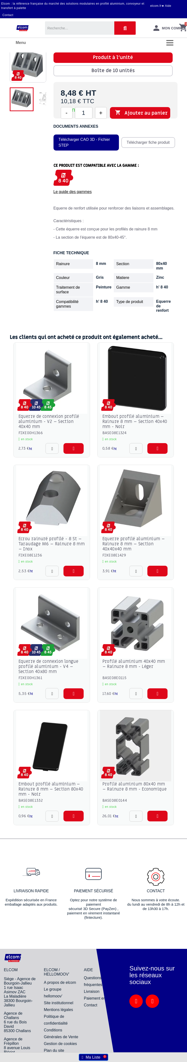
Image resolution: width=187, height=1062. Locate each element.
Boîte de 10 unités (113, 70)
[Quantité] (83, 113)
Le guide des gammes (72, 192)
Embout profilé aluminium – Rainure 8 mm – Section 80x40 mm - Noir (50, 789)
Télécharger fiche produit (148, 142)
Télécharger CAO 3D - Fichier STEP (84, 142)
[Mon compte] (169, 28)
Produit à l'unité (113, 57)
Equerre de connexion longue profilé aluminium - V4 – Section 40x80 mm (48, 666)
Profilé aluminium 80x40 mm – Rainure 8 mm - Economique (134, 786)
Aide (168, 6)
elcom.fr (156, 6)
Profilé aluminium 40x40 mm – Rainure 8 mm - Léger (133, 664)
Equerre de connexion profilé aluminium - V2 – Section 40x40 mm (48, 422)
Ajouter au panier (141, 113)
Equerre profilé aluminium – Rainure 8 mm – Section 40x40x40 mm (133, 544)
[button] (73, 448)
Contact (7, 15)
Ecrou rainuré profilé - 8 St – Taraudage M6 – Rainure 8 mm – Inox (51, 544)
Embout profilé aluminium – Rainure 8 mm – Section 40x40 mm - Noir (134, 422)
